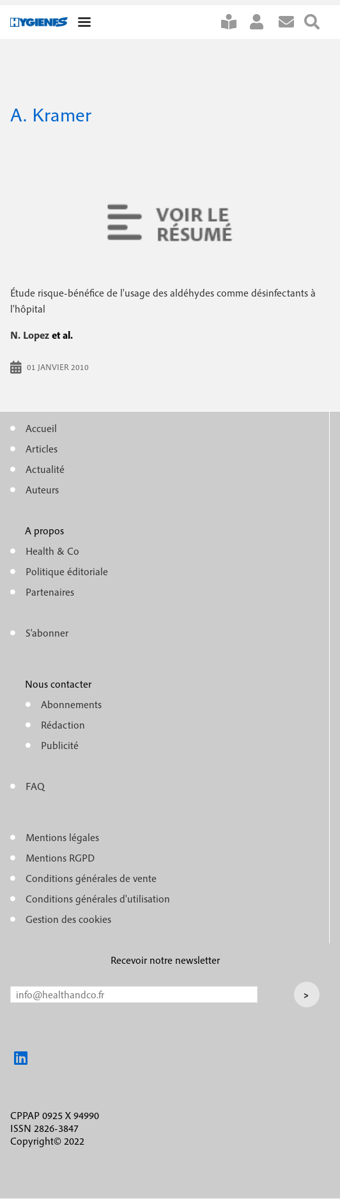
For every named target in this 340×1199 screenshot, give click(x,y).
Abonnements (71, 704)
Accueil (41, 428)
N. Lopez (29, 335)
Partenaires (50, 591)
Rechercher (317, 22)
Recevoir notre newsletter (165, 960)
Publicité (60, 745)
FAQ (35, 786)
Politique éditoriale (67, 571)
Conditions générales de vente (91, 878)
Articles (42, 448)
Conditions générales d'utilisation (98, 898)
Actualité (45, 469)
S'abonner (234, 22)
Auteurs (42, 489)
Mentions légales (62, 837)
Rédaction (63, 724)
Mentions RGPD (60, 857)
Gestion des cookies (68, 919)
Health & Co (52, 551)
